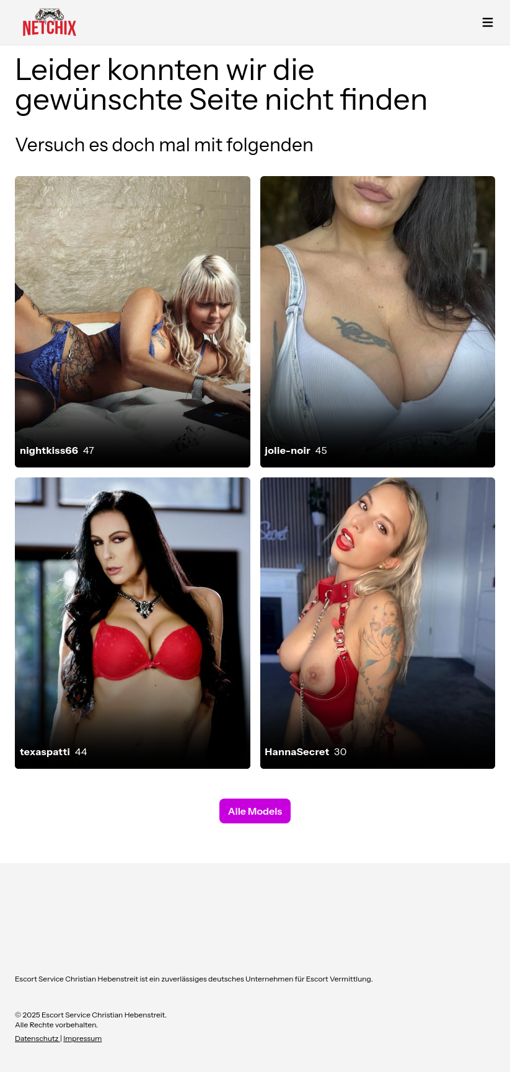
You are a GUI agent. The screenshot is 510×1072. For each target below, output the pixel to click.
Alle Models (255, 811)
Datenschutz (37, 1038)
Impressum (82, 1038)
